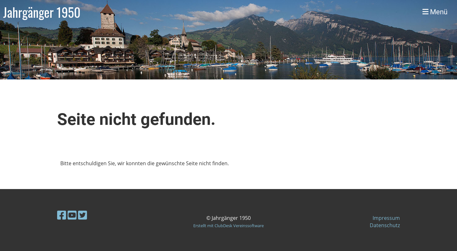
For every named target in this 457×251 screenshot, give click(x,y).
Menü (434, 12)
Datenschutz (385, 225)
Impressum (386, 217)
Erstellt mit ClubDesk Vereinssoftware (228, 225)
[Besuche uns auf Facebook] (61, 215)
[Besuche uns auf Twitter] (82, 215)
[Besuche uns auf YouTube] (72, 215)
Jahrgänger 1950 (42, 12)
